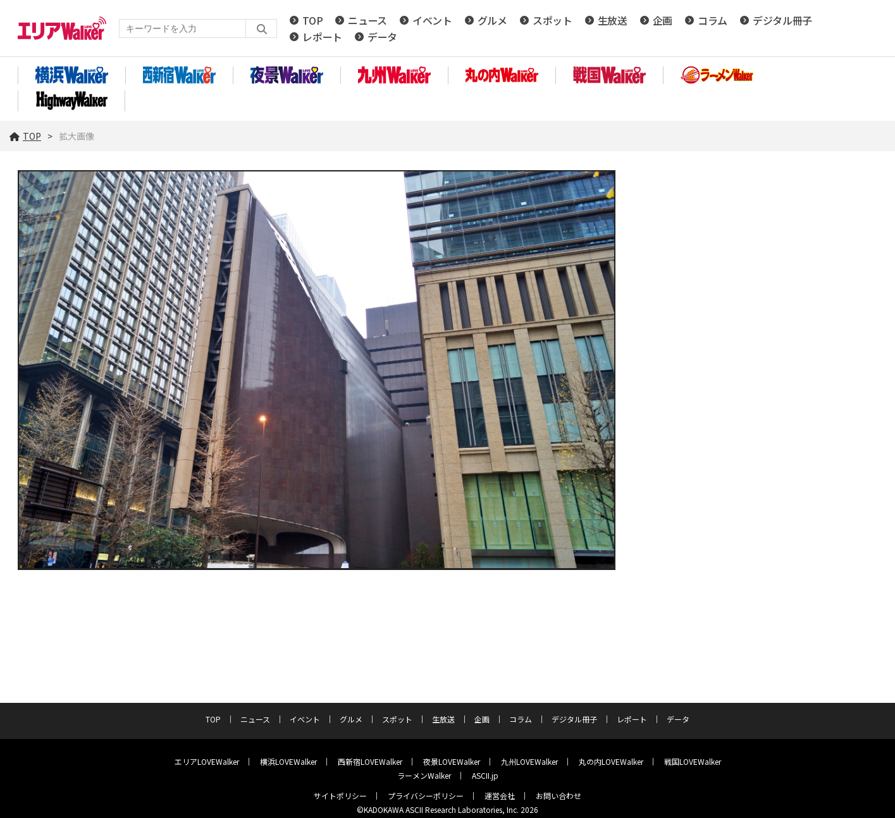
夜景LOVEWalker (451, 761)
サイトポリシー (340, 795)
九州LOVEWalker (529, 761)
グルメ (492, 20)
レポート (322, 37)
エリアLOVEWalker (207, 761)
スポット (552, 20)
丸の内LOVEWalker (611, 761)
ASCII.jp (485, 775)
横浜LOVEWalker (288, 761)
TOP (312, 20)
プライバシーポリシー (426, 795)
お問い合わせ (558, 795)
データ (382, 37)
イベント (432, 20)
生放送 (612, 20)
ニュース (367, 20)
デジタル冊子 (782, 20)
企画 (662, 20)
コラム (712, 20)
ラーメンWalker (424, 775)
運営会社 (500, 795)
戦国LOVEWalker (692, 761)
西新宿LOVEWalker (370, 761)
